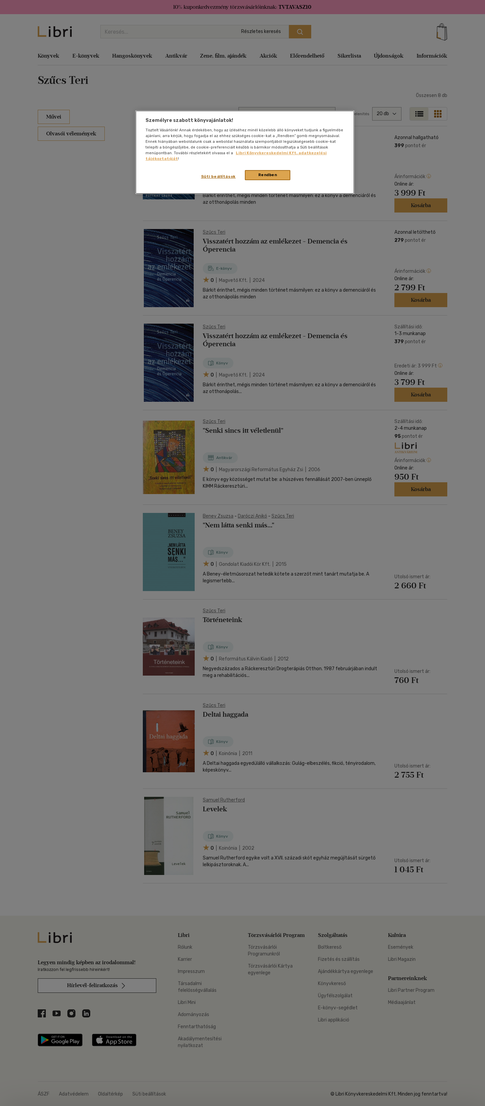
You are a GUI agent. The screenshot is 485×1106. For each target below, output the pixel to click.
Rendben (267, 174)
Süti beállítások (218, 176)
